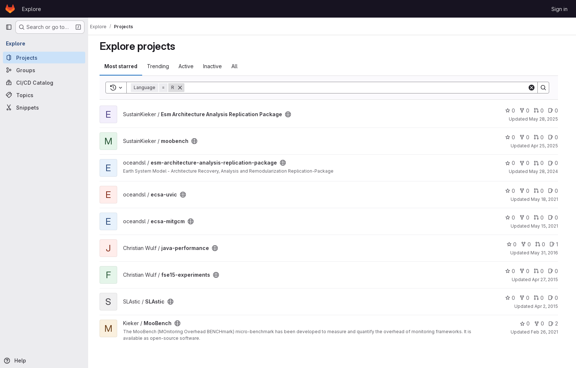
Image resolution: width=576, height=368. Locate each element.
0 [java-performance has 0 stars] (515, 244)
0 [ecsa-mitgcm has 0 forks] (528, 217)
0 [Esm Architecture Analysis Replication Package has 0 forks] (528, 110)
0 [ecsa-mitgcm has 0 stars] (513, 217)
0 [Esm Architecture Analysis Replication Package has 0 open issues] (556, 110)
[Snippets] (44, 107)
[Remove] (183, 87)
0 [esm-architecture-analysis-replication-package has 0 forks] (528, 163)
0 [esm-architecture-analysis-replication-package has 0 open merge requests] (542, 163)
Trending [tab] (161, 66)
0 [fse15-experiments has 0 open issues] (556, 271)
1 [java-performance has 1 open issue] (557, 244)
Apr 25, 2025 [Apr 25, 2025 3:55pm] (547, 145)
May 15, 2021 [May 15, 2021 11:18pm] (547, 226)
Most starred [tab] (124, 66)
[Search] (359, 87)
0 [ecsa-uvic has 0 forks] (528, 191)
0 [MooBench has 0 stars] (528, 323)
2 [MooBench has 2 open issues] (556, 323)
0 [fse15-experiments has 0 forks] (528, 271)
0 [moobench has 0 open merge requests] (542, 137)
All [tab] (238, 66)
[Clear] (534, 87)
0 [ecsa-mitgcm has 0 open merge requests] (542, 217)
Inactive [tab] (215, 66)
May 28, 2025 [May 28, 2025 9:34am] (546, 119)
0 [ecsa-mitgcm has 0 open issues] (556, 217)
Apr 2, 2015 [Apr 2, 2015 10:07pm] (549, 306)
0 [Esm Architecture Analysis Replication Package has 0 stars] (513, 110)
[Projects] (44, 57)
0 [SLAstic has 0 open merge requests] (542, 298)
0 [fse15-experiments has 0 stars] (513, 271)
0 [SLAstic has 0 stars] (513, 298)
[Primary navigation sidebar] (9, 27)
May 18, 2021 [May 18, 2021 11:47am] (547, 199)
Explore (31, 9)
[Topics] (44, 95)
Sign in (559, 9)
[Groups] (44, 70)
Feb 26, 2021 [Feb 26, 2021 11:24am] (547, 332)
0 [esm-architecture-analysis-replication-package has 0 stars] (513, 163)
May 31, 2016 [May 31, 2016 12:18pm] (547, 252)
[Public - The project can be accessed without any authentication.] (291, 114)
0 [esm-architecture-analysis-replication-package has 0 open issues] (556, 163)
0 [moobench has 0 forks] (528, 137)
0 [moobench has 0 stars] (513, 137)
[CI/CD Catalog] (44, 82)
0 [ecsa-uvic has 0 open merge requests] (542, 191)
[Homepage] (10, 9)
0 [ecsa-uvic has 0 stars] (513, 191)
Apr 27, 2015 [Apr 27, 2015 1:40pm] (548, 279)
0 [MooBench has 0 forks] (542, 323)
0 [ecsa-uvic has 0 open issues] (556, 191)
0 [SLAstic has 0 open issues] (556, 298)
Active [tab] (189, 66)
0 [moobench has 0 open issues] (556, 137)
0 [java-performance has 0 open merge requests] (543, 244)
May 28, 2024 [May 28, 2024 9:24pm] (546, 171)
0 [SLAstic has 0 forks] (528, 298)
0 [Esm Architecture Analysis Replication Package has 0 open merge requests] (542, 110)
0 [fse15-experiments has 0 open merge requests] (542, 271)
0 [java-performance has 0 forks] (529, 244)
